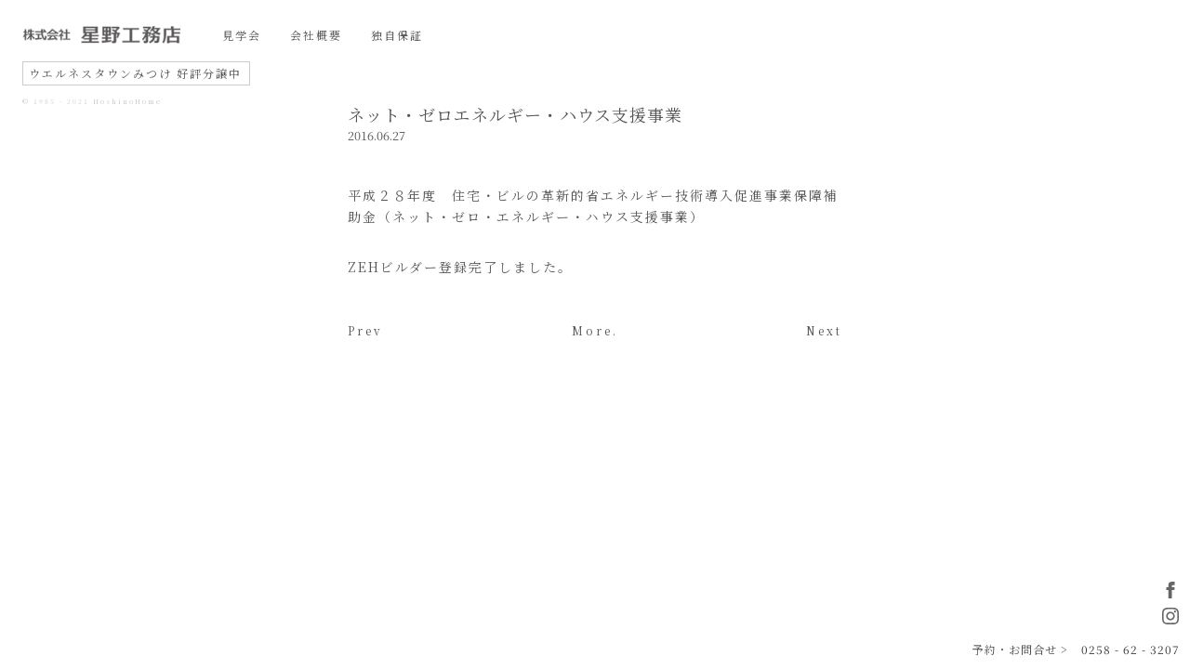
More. (595, 330)
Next (824, 330)
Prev (365, 330)
